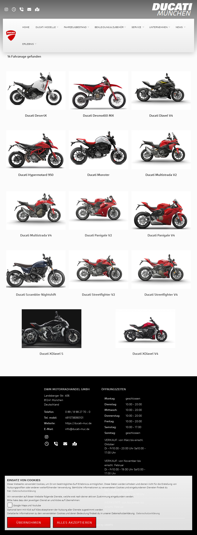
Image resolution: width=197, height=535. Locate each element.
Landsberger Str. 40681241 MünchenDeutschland (56, 400)
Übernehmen (28, 522)
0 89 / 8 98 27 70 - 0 (77, 412)
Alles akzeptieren (74, 522)
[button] (46, 27)
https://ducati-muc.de (78, 423)
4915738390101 (74, 417)
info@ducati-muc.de (77, 429)
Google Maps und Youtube (27, 505)
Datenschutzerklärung (24, 490)
